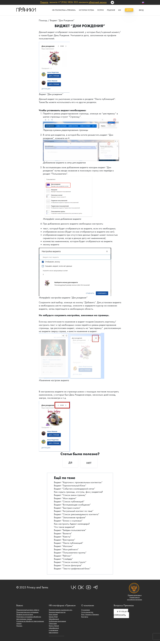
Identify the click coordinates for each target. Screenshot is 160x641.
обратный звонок (98, 2)
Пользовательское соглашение (27, 611)
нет (89, 463)
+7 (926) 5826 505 (68, 2)
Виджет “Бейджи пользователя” (70, 530)
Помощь (43, 20)
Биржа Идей (53, 616)
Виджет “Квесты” (62, 536)
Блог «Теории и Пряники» (90, 614)
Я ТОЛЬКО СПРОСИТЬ (121, 613)
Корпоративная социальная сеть (60, 609)
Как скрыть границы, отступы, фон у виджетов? (78, 491)
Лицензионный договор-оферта (27, 609)
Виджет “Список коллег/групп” (70, 562)
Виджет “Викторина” (64, 539)
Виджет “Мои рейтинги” (66, 549)
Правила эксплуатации (24, 614)
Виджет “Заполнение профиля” (70, 517)
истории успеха (86, 10)
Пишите (44, 2)
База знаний (53, 614)
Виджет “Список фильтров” (68, 565)
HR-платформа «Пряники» (64, 10)
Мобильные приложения (57, 621)
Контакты (84, 616)
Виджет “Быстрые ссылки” (67, 507)
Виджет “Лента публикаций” (68, 543)
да (70, 462)
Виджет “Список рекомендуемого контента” (76, 514)
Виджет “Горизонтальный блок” (70, 485)
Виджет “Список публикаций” (69, 501)
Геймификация (54, 618)
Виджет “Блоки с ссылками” (68, 520)
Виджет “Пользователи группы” (70, 552)
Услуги (100, 10)
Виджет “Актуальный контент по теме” (73, 511)
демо (129, 10)
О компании (85, 609)
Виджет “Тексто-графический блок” (72, 568)
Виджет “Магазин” (63, 546)
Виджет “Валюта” (63, 533)
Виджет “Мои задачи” (65, 498)
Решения (111, 10)
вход (141, 10)
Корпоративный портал (57, 611)
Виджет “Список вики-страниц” (70, 495)
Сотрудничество (87, 611)
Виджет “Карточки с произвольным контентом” (78, 482)
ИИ (119, 10)
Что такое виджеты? (64, 527)
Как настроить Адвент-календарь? (72, 523)
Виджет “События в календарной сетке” (74, 488)
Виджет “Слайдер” (63, 558)
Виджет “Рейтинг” (63, 555)
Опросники (53, 623)
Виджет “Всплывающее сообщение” (72, 504)
